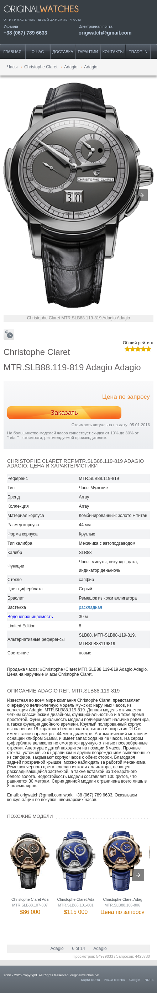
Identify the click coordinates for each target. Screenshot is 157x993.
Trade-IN (138, 51)
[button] (142, 195)
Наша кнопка (114, 980)
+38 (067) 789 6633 (25, 32)
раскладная (90, 607)
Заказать (64, 412)
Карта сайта (90, 980)
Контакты (113, 51)
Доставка (62, 51)
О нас (38, 51)
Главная (12, 51)
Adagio (56, 948)
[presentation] (138, 875)
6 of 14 (78, 948)
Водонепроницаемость (30, 616)
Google (134, 980)
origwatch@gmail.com (105, 32)
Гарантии (88, 51)
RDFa (149, 980)
